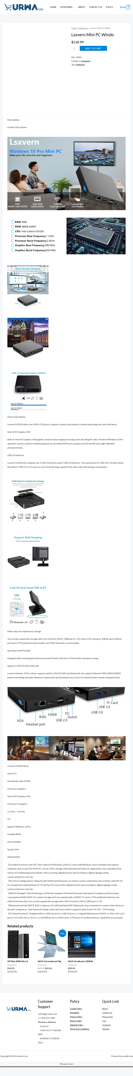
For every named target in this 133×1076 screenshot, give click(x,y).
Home (53, 7)
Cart (104, 1030)
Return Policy (76, 1030)
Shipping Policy (77, 1034)
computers (80, 64)
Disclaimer (75, 1022)
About (81, 7)
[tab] (13, 129)
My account (107, 1026)
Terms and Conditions (80, 1038)
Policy (109, 7)
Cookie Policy (76, 1018)
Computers (83, 28)
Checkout (106, 1034)
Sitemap (106, 1038)
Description (13, 129)
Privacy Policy (76, 1026)
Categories (66, 7)
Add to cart (93, 48)
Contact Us (95, 7)
